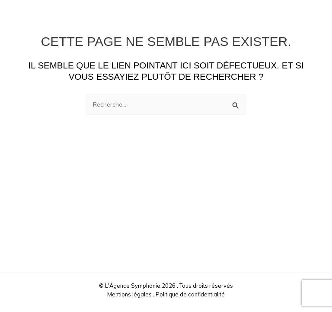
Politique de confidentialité (190, 294)
